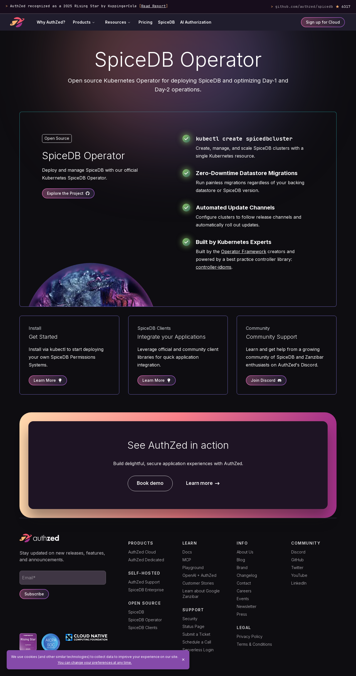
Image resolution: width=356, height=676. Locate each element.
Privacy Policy (250, 636)
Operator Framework (243, 251)
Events (243, 598)
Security (189, 618)
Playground (193, 567)
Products (84, 22)
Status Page (193, 626)
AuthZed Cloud (142, 552)
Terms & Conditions (254, 644)
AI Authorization (195, 22)
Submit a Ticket (196, 634)
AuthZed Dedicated (146, 559)
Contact (244, 583)
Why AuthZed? (51, 22)
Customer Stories (198, 583)
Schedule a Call (196, 642)
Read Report (153, 6)
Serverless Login (198, 649)
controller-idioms (213, 267)
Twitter (297, 567)
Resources (118, 22)
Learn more (202, 483)
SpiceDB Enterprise (146, 589)
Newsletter (246, 606)
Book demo (150, 483)
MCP (186, 559)
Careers (244, 590)
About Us (245, 552)
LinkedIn (298, 583)
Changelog (247, 575)
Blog (241, 559)
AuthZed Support (144, 582)
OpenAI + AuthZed (199, 575)
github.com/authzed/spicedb (304, 6)
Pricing (145, 22)
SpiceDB (166, 22)
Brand (242, 567)
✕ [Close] (183, 659)
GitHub (297, 559)
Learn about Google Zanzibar (201, 593)
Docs (187, 552)
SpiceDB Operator (145, 619)
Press (242, 614)
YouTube (299, 575)
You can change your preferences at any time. (95, 662)
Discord (298, 552)
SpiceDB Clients (142, 627)
